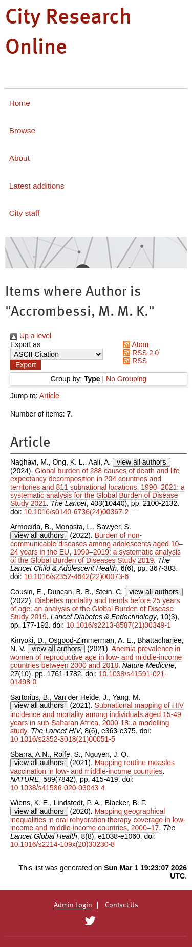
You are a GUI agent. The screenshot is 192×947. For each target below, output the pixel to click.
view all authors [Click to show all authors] (141, 462)
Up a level (30, 336)
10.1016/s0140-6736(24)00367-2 (76, 511)
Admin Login (73, 905)
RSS (133, 361)
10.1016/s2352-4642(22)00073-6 (76, 576)
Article (49, 395)
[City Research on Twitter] (90, 921)
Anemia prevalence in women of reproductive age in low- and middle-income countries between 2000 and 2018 (96, 656)
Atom (133, 344)
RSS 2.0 (139, 353)
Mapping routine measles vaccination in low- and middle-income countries (92, 766)
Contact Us (121, 905)
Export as (25, 344)
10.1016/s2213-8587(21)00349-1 (118, 625)
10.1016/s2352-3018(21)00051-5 (62, 739)
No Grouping (126, 379)
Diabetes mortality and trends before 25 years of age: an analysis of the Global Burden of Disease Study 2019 (95, 608)
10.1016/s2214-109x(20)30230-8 (62, 844)
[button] (25, 365)
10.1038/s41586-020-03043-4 (57, 787)
